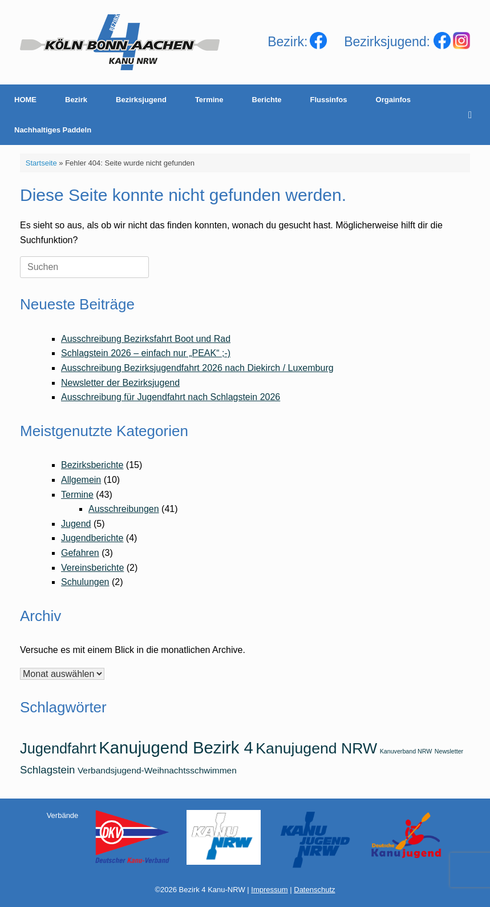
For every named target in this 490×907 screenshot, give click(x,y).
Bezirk (76, 99)
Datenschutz (314, 889)
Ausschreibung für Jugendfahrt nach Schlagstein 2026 (170, 397)
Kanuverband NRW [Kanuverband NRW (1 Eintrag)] (406, 751)
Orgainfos (393, 99)
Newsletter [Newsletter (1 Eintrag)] (449, 751)
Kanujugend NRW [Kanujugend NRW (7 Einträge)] (316, 748)
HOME (25, 99)
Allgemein (81, 480)
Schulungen (85, 582)
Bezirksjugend (141, 99)
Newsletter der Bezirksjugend (120, 383)
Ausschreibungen (123, 509)
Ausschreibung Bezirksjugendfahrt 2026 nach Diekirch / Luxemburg (197, 368)
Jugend (76, 524)
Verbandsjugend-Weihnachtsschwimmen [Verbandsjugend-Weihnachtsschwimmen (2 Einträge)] (157, 770)
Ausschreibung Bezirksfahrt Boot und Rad (145, 339)
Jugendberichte (92, 538)
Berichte (267, 99)
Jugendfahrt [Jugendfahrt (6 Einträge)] (58, 748)
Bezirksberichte (92, 465)
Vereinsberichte (92, 568)
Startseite (41, 163)
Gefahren (80, 553)
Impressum (269, 889)
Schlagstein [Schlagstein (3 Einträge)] (47, 770)
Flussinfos (328, 99)
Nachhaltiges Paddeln (52, 130)
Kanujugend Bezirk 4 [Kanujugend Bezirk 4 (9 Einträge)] (176, 747)
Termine (209, 99)
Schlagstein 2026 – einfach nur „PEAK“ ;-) (145, 353)
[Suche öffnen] (473, 114)
